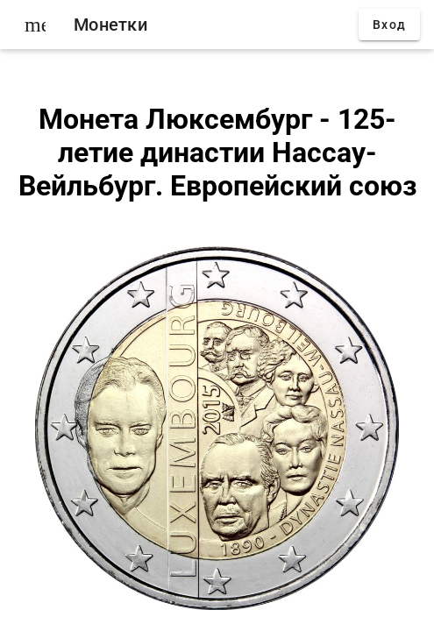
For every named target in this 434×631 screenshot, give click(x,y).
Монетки (110, 24)
